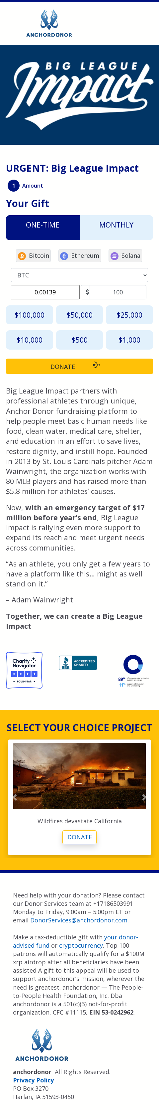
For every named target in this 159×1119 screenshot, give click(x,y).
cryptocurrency (81, 945)
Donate (79, 837)
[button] (14, 797)
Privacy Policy (33, 1080)
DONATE (79, 366)
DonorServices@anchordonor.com (78, 920)
